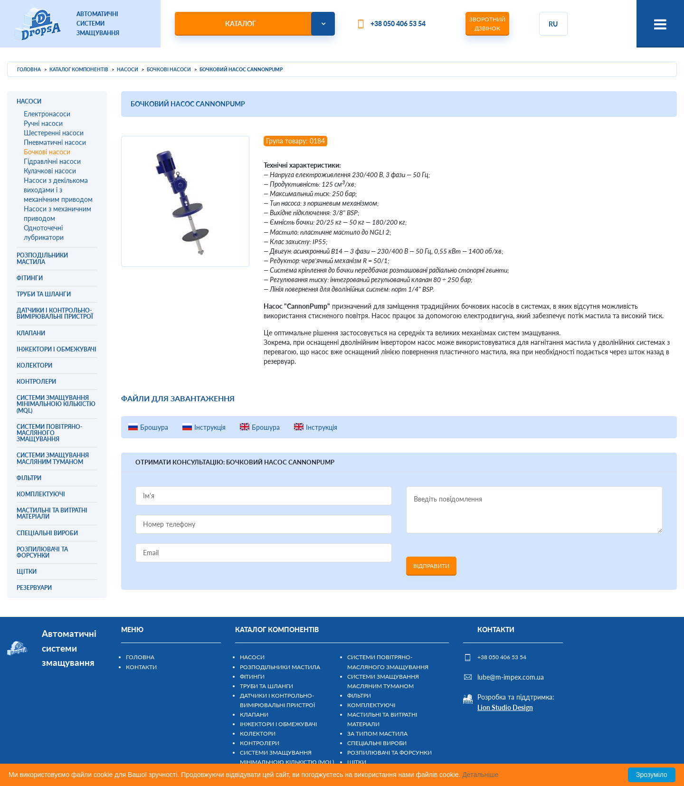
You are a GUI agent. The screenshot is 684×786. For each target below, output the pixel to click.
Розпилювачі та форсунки (389, 752)
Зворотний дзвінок (487, 24)
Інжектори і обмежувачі (278, 724)
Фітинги (252, 676)
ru (553, 24)
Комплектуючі (371, 705)
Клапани (254, 714)
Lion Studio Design (505, 707)
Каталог (240, 23)
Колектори (258, 733)
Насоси (252, 657)
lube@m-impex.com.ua (510, 677)
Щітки (356, 762)
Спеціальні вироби (377, 743)
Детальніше (480, 774)
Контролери (259, 743)
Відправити (431, 565)
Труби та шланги (266, 686)
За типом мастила (377, 733)
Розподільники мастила (280, 667)
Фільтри (359, 695)
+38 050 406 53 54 (398, 23)
